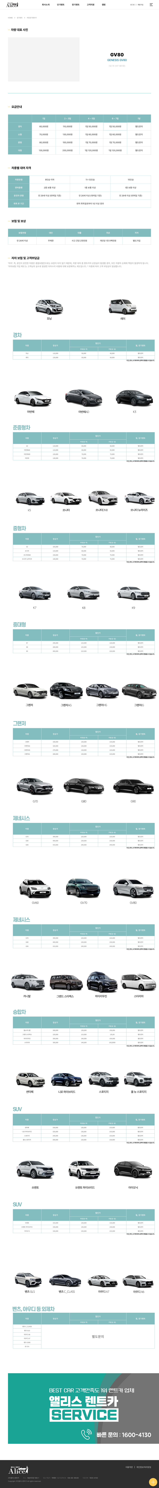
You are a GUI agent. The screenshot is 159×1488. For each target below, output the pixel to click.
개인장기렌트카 (32, 18)
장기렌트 (75, 4)
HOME (10, 18)
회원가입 (140, 5)
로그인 (132, 5)
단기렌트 (60, 4)
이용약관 (129, 1467)
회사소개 (45, 4)
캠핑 (104, 4)
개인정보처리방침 (143, 1467)
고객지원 (90, 4)
